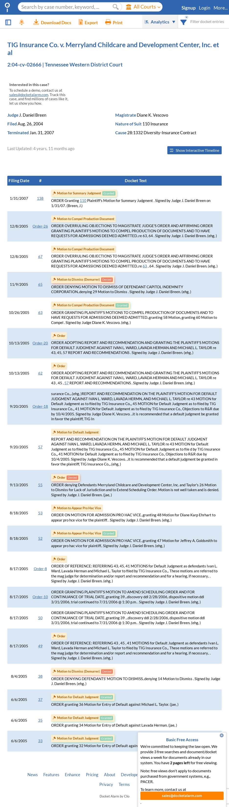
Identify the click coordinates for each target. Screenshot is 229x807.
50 (40, 618)
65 (40, 284)
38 (40, 676)
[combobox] (183, 21)
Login (204, 8)
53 (40, 513)
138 (40, 198)
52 (40, 538)
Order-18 (40, 406)
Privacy (106, 784)
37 (40, 699)
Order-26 (40, 226)
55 (40, 485)
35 (40, 720)
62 (40, 373)
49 (40, 646)
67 (40, 256)
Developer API (134, 774)
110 (83, 201)
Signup (189, 8)
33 (40, 741)
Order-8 (40, 569)
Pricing (92, 774)
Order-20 (40, 343)
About (109, 774)
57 (66, 383)
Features (51, 774)
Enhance (72, 774)
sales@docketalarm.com (28, 95)
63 (145, 266)
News (32, 774)
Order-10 (40, 597)
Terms (124, 784)
